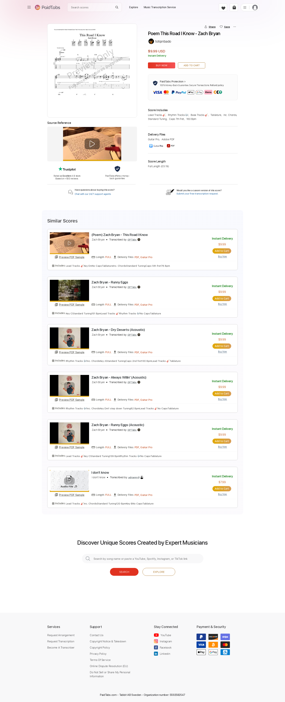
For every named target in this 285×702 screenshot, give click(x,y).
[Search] (117, 7)
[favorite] (223, 7)
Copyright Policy (100, 647)
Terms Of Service (100, 659)
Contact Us (96, 635)
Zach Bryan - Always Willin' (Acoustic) (118, 377)
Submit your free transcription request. (197, 193)
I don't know (100, 472)
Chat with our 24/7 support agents (93, 194)
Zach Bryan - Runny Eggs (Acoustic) (117, 425)
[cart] (234, 7)
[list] (245, 7)
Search (124, 571)
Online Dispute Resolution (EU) (109, 665)
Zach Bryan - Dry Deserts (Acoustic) (118, 330)
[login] (255, 7)
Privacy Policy (98, 653)
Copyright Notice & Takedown (108, 641)
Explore (158, 571)
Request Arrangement (60, 635)
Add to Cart (192, 65)
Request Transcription (60, 641)
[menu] (29, 7)
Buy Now (161, 65)
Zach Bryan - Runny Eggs (109, 282)
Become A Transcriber (61, 647)
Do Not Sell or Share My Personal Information (110, 674)
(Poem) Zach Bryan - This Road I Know (119, 235)
